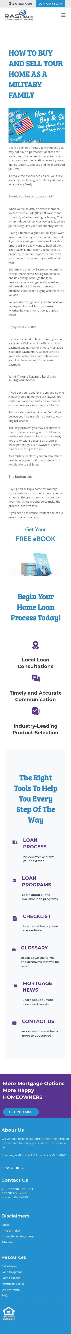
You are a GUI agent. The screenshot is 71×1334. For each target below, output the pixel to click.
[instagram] (22, 1168)
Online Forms (11, 1289)
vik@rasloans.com (13, 1201)
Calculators (9, 1266)
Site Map (8, 1242)
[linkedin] (12, 1168)
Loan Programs (12, 1272)
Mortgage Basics (13, 1283)
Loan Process (11, 1278)
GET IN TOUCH (21, 1112)
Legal (5, 1225)
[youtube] (17, 1168)
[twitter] (7, 1168)
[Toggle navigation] (63, 15)
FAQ (4, 1295)
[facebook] (3, 1168)
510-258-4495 (20, 3)
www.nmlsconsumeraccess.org (22, 1159)
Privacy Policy (11, 1230)
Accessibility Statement (18, 1236)
